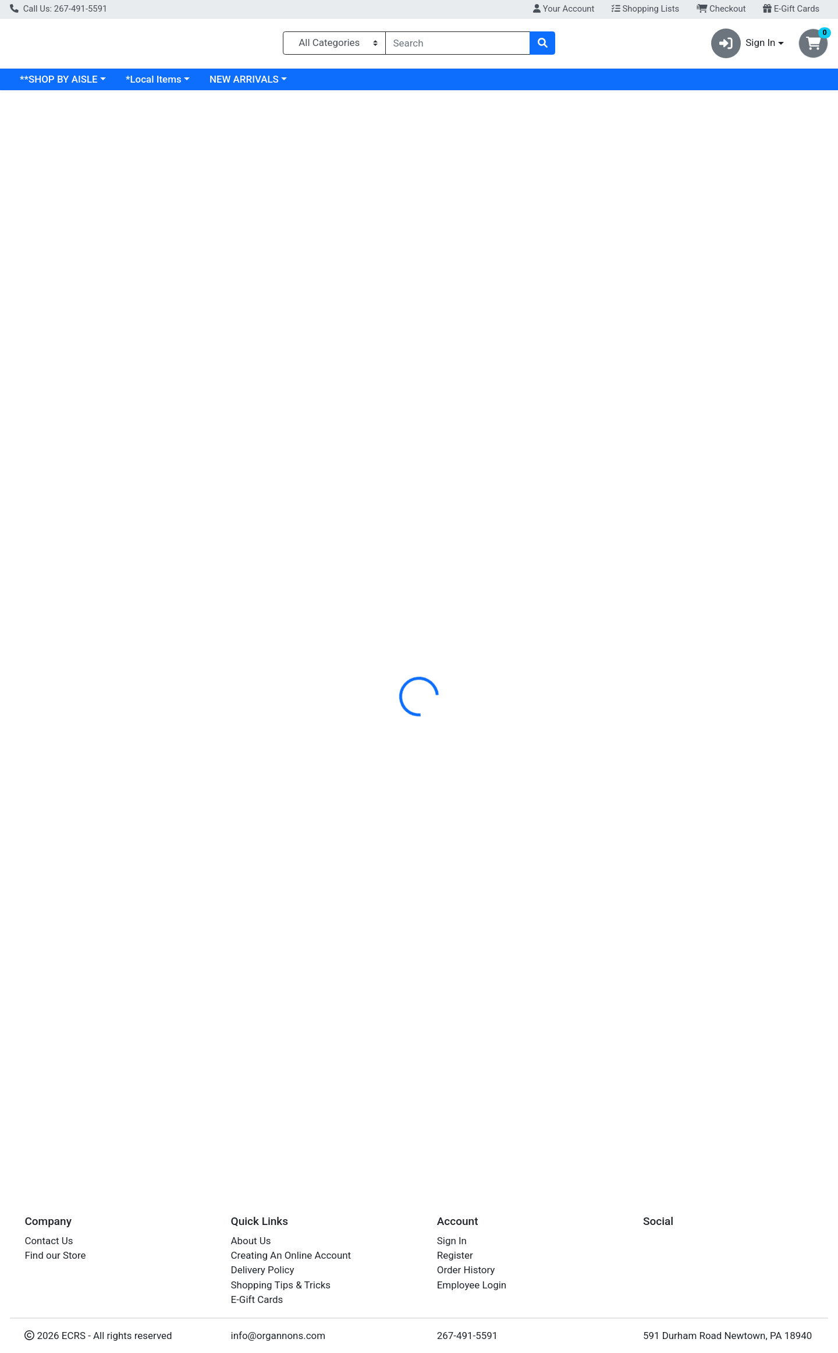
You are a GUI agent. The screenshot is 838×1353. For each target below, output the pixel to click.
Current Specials (56, 84)
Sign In (452, 1241)
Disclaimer (436, 253)
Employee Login (471, 1285)
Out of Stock (711, 186)
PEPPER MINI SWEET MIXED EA (433, 1032)
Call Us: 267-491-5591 (58, 8)
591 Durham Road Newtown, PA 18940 (727, 1335)
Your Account (563, 8)
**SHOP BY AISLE (159, 84)
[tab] (382, 252)
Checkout (721, 8)
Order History (466, 1270)
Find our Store (55, 1255)
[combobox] (457, 45)
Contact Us (48, 1241)
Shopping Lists (645, 8)
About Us (251, 1241)
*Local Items (254, 84)
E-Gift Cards (791, 8)
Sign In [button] (743, 46)
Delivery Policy (262, 1270)
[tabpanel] (593, 310)
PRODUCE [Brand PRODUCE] (493, 299)
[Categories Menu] (334, 45)
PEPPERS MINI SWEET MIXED (429, 411)
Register (455, 1255)
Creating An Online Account (291, 1255)
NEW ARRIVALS (344, 84)
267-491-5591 (467, 1335)
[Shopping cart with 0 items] (813, 46)
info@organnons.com (278, 1335)
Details (381, 253)
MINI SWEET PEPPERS (413, 1136)
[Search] (457, 45)
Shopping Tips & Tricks (281, 1285)
